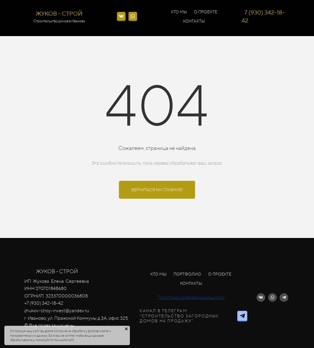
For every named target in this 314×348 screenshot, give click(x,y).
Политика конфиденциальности (191, 297)
